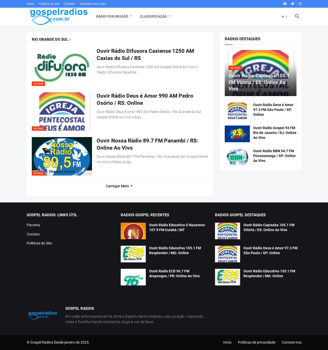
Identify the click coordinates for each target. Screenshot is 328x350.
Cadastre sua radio (93, 4)
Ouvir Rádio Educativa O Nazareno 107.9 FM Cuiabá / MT (177, 227)
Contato (69, 4)
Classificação (153, 16)
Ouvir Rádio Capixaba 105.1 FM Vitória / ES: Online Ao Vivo (268, 227)
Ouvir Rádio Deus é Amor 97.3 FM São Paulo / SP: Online (273, 110)
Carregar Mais (117, 186)
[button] (284, 16)
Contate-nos (292, 342)
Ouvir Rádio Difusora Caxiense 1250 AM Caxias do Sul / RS (145, 54)
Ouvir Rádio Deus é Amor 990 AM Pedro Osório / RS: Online (145, 99)
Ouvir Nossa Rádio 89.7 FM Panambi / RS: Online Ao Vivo (147, 144)
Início (30, 4)
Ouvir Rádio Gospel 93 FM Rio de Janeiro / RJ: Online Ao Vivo (274, 133)
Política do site (49, 4)
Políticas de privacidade (256, 342)
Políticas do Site (39, 243)
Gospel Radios (41, 342)
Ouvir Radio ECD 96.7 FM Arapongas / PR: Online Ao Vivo (174, 273)
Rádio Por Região (112, 16)
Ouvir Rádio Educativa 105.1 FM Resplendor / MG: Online (175, 250)
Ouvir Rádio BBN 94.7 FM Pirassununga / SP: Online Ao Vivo (274, 156)
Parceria (33, 225)
